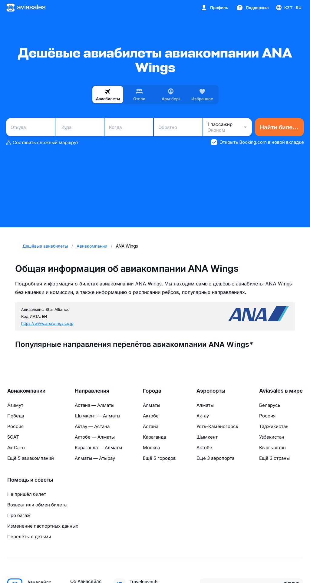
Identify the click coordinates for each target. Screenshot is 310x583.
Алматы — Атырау (95, 458)
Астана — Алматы (94, 405)
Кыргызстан (272, 447)
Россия (15, 426)
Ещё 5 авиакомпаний (30, 458)
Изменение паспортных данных (42, 526)
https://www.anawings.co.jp (47, 323)
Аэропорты (210, 391)
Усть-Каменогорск (217, 426)
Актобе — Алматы (95, 437)
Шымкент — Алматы (97, 416)
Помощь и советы (30, 480)
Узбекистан (271, 437)
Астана (150, 426)
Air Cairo (16, 447)
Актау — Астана (92, 426)
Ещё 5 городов (159, 458)
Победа (15, 416)
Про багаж (19, 515)
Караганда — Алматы (98, 447)
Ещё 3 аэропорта (215, 458)
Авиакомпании (26, 391)
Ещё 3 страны (274, 458)
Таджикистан (274, 426)
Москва (151, 447)
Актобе (151, 416)
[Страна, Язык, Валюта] (288, 7)
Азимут (15, 405)
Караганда (154, 437)
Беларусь (269, 405)
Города (152, 391)
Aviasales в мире (281, 391)
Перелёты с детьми (29, 536)
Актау (202, 416)
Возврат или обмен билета (37, 505)
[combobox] (30, 127)
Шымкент (207, 437)
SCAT (13, 437)
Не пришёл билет (26, 494)
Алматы (151, 405)
